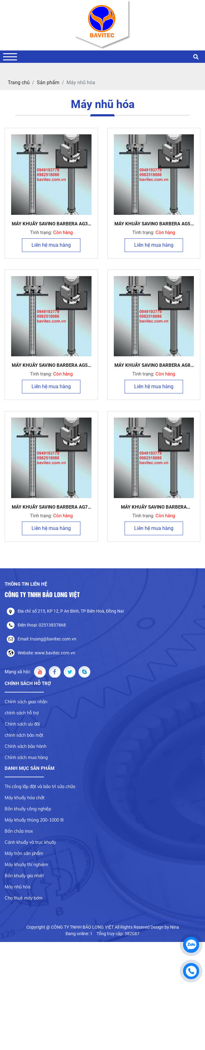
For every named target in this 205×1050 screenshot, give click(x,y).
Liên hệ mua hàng (51, 245)
